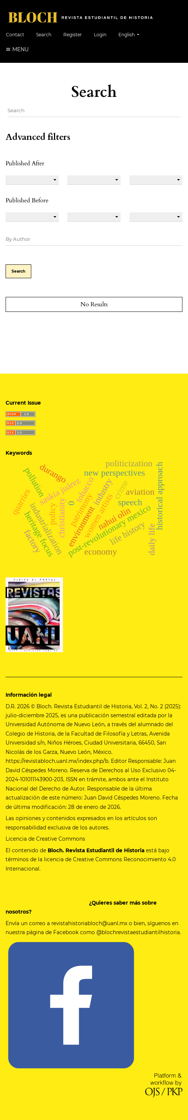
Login (100, 34)
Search (43, 34)
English (131, 33)
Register (72, 34)
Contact (15, 34)
